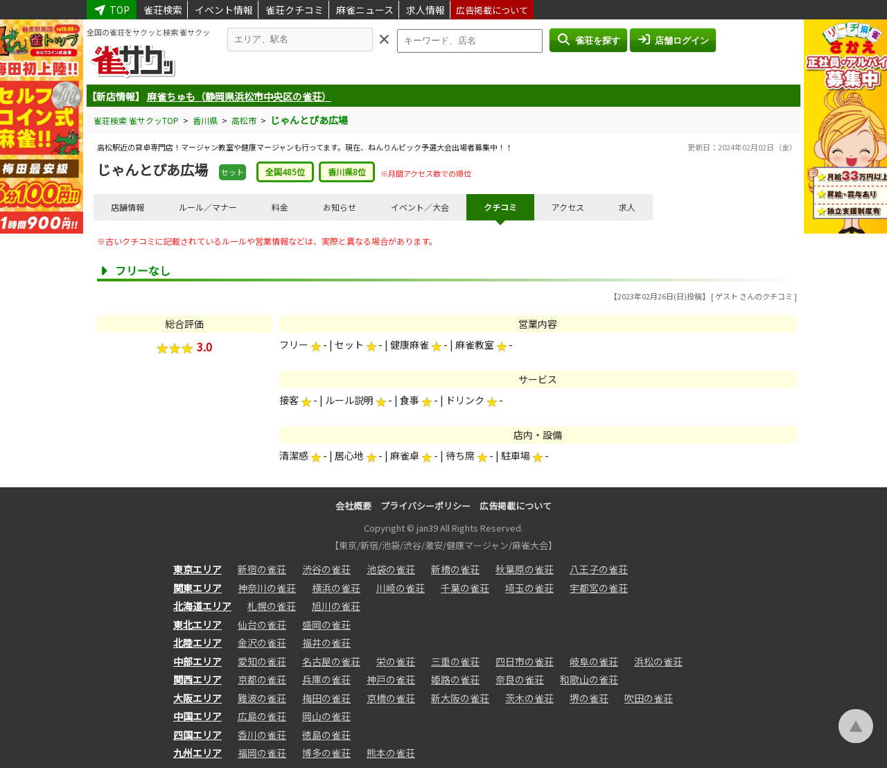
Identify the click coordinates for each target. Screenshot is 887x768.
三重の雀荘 (455, 661)
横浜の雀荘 (336, 588)
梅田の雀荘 (326, 698)
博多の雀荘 (326, 753)
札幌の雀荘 (271, 606)
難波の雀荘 (262, 698)
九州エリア (197, 753)
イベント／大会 (420, 207)
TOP (112, 10)
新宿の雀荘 (262, 569)
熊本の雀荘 (391, 753)
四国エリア (197, 735)
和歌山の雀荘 (589, 679)
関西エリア (197, 679)
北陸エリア (197, 642)
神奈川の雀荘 (267, 588)
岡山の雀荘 (326, 716)
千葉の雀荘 (465, 588)
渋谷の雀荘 (326, 569)
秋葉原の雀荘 (524, 569)
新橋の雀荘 (455, 569)
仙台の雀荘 (262, 624)
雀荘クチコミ (294, 10)
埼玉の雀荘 (529, 588)
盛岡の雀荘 (326, 624)
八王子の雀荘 (599, 569)
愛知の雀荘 (262, 661)
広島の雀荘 (262, 716)
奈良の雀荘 (519, 679)
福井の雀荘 (326, 642)
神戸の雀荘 (391, 679)
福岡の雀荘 (262, 753)
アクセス (568, 207)
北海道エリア (202, 606)
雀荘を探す (588, 39)
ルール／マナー (208, 207)
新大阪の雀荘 (460, 698)
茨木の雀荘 (529, 698)
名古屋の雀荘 (331, 661)
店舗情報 (127, 207)
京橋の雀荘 (391, 698)
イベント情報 (224, 10)
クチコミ (500, 207)
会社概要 (353, 505)
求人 (627, 207)
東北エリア (197, 624)
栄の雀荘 (395, 661)
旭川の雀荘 (336, 606)
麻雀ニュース (365, 10)
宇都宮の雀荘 (599, 588)
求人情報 (425, 10)
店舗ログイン (673, 39)
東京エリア (197, 569)
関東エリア (197, 588)
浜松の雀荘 (658, 661)
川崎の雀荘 (400, 588)
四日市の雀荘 (524, 661)
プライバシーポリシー (425, 505)
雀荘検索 (162, 10)
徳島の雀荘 (326, 735)
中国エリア (197, 716)
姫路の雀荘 (455, 679)
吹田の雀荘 (648, 698)
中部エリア (197, 661)
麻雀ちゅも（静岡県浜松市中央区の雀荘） (239, 96)
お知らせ (339, 207)
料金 (280, 207)
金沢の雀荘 (262, 642)
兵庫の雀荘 (326, 679)
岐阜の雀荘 (594, 661)
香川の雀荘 (262, 735)
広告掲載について (492, 10)
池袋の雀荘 (391, 569)
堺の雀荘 (589, 698)
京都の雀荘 (262, 679)
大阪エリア (197, 698)
